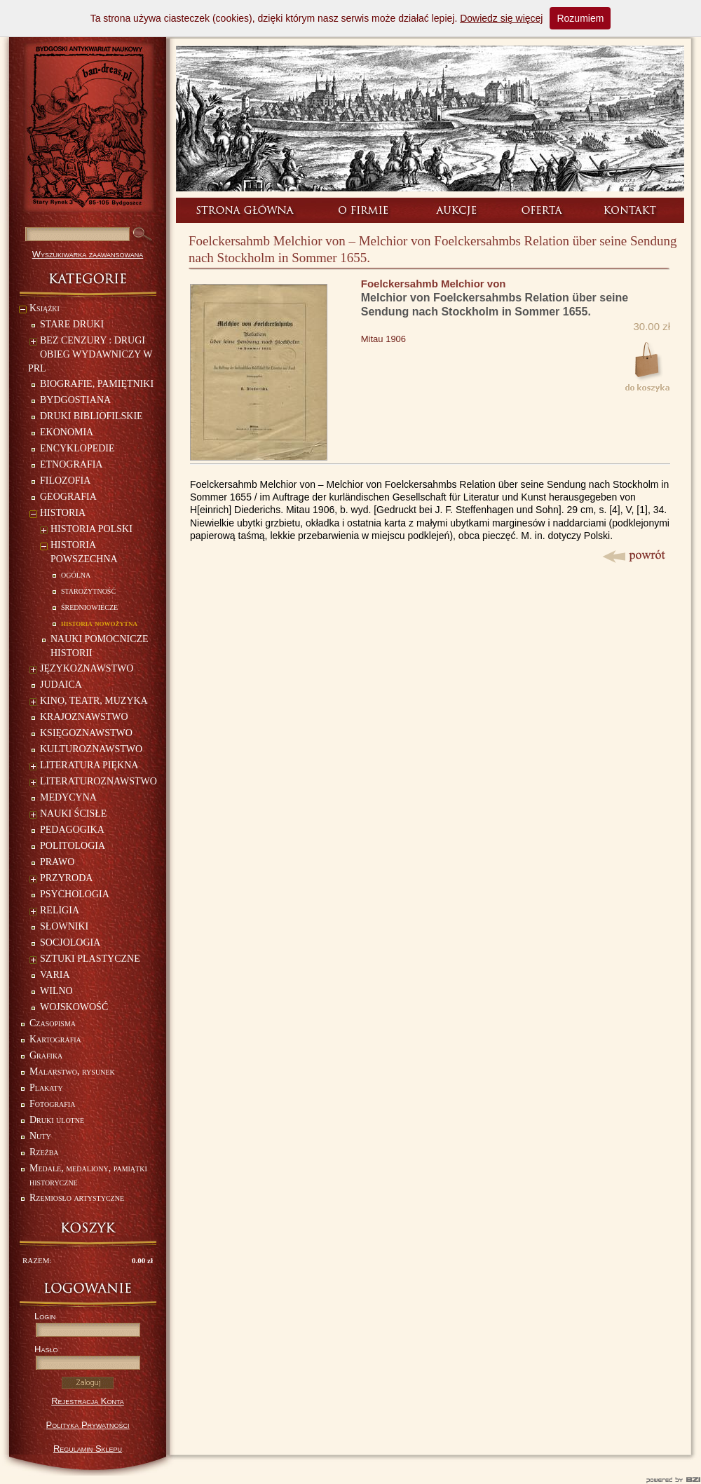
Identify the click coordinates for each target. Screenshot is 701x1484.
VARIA (55, 974)
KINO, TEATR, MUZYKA (88, 702)
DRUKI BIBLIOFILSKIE (91, 416)
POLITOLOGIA (72, 845)
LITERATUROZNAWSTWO (93, 782)
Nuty (40, 1136)
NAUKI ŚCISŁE (68, 815)
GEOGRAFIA (68, 496)
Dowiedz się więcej (501, 18)
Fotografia (52, 1103)
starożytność (88, 590)
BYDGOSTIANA (75, 400)
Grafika (45, 1055)
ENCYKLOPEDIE (77, 448)
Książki (39, 309)
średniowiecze (89, 606)
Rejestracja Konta (87, 1401)
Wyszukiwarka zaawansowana (88, 254)
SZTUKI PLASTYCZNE (84, 960)
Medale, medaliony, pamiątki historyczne (88, 1175)
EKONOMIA (66, 432)
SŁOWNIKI (64, 926)
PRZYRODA (61, 879)
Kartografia (55, 1039)
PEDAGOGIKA (72, 829)
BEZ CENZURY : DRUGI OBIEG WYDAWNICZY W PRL (90, 354)
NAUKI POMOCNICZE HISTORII (99, 646)
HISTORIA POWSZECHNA (79, 552)
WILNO (56, 991)
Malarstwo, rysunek (72, 1071)
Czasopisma (52, 1023)
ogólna (75, 574)
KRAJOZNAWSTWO (84, 717)
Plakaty (46, 1087)
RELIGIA (54, 911)
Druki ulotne (56, 1120)
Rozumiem (580, 18)
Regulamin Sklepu (87, 1448)
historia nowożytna (99, 623)
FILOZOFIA (65, 480)
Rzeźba (44, 1152)
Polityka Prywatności (88, 1425)
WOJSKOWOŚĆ (74, 1007)
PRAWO (57, 862)
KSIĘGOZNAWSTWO (86, 733)
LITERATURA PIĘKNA (83, 766)
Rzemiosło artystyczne (76, 1197)
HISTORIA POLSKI (86, 530)
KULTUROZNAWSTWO (91, 749)
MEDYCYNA (68, 797)
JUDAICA (61, 684)
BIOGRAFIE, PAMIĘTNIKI (97, 384)
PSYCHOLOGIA (74, 894)
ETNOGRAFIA (71, 464)
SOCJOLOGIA (70, 942)
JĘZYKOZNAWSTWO (81, 669)
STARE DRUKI (72, 324)
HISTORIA (57, 514)
